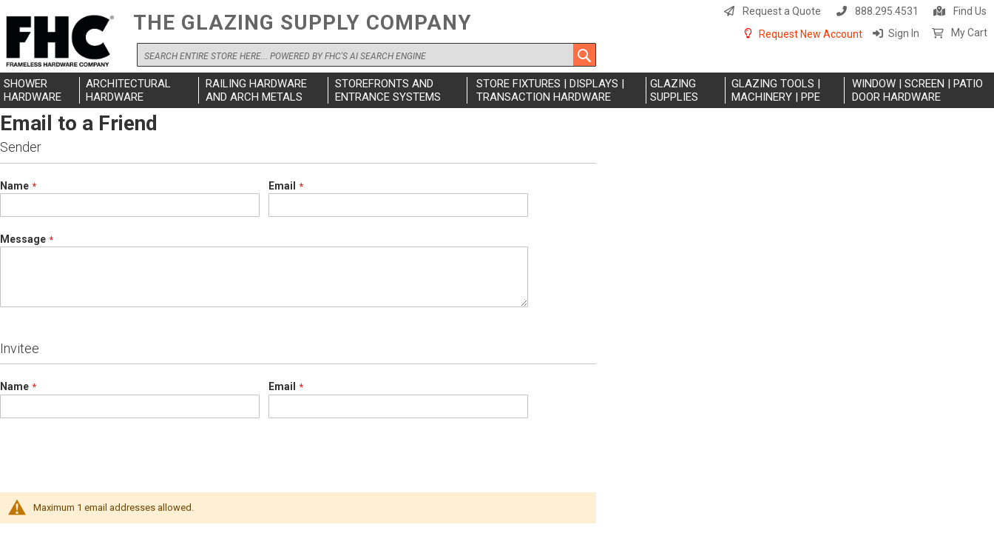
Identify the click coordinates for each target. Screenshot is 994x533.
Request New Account (810, 34)
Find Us (970, 11)
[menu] (497, 90)
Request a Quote (782, 11)
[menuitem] (40, 90)
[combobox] (366, 55)
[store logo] (63, 42)
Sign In (903, 33)
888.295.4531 (887, 11)
